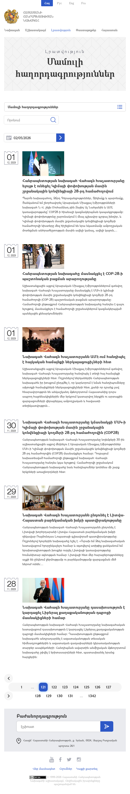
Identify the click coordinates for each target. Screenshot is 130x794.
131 (70, 696)
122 (54, 687)
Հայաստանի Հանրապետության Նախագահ (38, 16)
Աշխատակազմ (35, 30)
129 (48, 696)
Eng (71, 3)
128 (38, 696)
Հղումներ (65, 769)
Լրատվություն (61, 30)
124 (76, 687)
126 (97, 687)
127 (108, 687)
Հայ (47, 3)
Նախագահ (12, 30)
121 (43, 687)
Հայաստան (109, 30)
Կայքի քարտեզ (86, 769)
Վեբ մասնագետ (44, 769)
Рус (59, 3)
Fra (83, 3)
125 (86, 687)
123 (65, 687)
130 (59, 696)
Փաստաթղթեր (86, 30)
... (8, 138)
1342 (92, 696)
